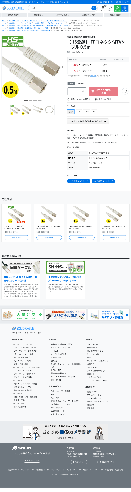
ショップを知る (93, 344)
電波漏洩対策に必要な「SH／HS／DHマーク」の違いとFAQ (64, 279)
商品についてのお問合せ (79, 99)
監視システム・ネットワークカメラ (64, 401)
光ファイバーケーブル (22, 357)
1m (79, 111)
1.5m (86, 111)
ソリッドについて (57, 414)
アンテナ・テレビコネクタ (24, 373)
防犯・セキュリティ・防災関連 (27, 30)
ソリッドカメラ (27, 470)
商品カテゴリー (14, 20)
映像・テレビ (55, 394)
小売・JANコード (57, 380)
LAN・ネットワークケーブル (25, 347)
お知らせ (90, 364)
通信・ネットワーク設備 (60, 391)
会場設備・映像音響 (58, 373)
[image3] (35, 100)
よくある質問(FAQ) (95, 370)
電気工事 (54, 360)
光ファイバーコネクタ (22, 360)
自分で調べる (92, 347)
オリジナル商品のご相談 (97, 380)
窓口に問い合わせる (95, 351)
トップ (4, 20)
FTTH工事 (54, 351)
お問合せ (90, 374)
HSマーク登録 (43, 28)
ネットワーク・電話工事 (60, 347)
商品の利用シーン (57, 411)
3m (94, 111)
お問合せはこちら (32, 460)
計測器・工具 (19, 400)
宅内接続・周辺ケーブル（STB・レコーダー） (49, 23)
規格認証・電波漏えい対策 (26, 28)
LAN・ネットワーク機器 (23, 354)
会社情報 (90, 387)
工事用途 (12, 23)
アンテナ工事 (55, 357)
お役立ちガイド (55, 386)
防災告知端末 (45, 30)
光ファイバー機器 (21, 364)
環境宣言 (90, 405)
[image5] (26, 100)
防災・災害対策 (20, 406)
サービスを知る (93, 354)
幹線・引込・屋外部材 (23, 390)
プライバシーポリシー (96, 395)
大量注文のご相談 (102, 99)
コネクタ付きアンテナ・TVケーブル (55, 20)
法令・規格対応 (56, 407)
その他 (89, 357)
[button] (14, 15)
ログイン (93, 76)
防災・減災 (54, 397)
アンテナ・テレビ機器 (22, 377)
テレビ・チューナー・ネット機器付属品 (31, 25)
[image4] (30, 100)
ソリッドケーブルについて (97, 360)
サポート (88, 339)
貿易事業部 (40, 470)
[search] (60, 8)
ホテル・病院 (55, 370)
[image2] (39, 100)
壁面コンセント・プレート (24, 387)
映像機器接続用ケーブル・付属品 (58, 25)
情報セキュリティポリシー (97, 401)
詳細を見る (16, 237)
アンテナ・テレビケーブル (31, 20)
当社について (92, 391)
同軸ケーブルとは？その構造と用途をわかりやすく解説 (20, 279)
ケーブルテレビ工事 (24, 23)
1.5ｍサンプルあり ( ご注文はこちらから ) (88, 121)
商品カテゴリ (17, 339)
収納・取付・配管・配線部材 (25, 396)
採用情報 (90, 408)
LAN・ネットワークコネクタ (25, 351)
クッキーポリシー (94, 398)
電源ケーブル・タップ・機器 (25, 383)
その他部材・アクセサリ (60, 404)
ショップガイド (93, 367)
